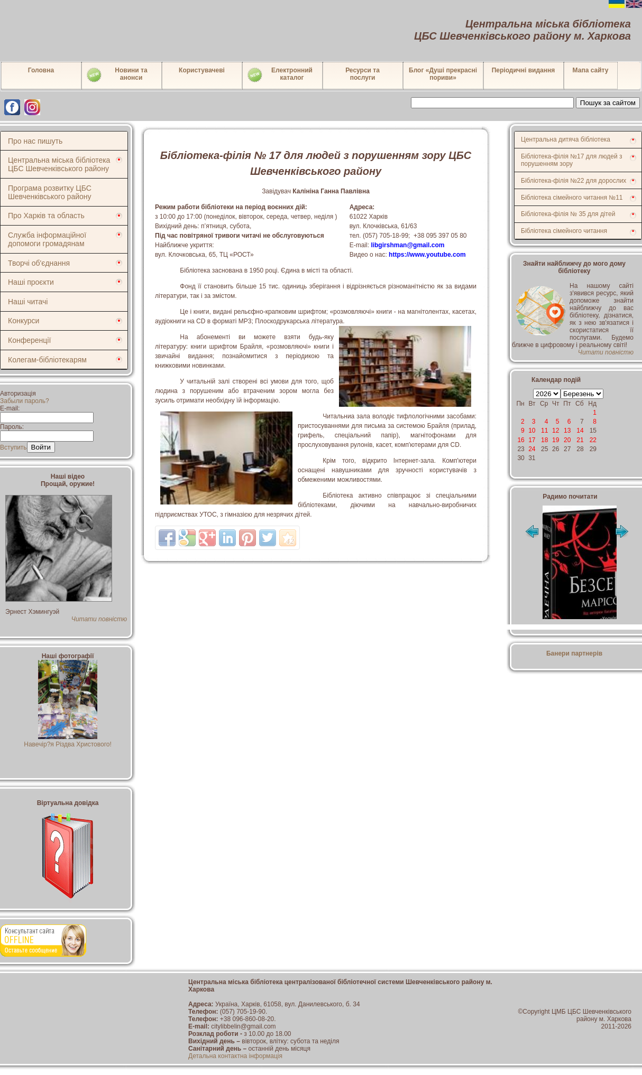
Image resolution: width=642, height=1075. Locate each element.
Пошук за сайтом (608, 103)
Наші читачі (28, 301)
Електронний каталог (279, 75)
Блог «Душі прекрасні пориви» (443, 74)
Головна (41, 70)
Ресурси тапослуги (362, 74)
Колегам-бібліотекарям (47, 360)
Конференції (29, 340)
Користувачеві (202, 70)
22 (593, 440)
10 (531, 430)
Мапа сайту (591, 70)
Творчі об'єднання (39, 263)
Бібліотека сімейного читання (564, 231)
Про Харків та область (46, 215)
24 (531, 449)
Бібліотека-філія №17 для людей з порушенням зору (571, 160)
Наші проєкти (31, 282)
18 (544, 440)
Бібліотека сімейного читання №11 (572, 197)
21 (579, 440)
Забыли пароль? (24, 401)
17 (531, 440)
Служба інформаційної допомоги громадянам (47, 239)
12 (555, 430)
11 (544, 430)
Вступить (13, 447)
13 (567, 430)
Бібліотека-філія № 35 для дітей (568, 214)
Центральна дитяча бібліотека (565, 139)
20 (567, 440)
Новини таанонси (117, 75)
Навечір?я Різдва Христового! (68, 740)
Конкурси (23, 320)
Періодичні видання (523, 70)
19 (555, 440)
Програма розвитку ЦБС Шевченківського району (49, 192)
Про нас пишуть (35, 141)
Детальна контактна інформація (235, 1056)
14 (579, 430)
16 (520, 440)
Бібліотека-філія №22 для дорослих (573, 180)
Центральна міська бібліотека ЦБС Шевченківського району (59, 164)
